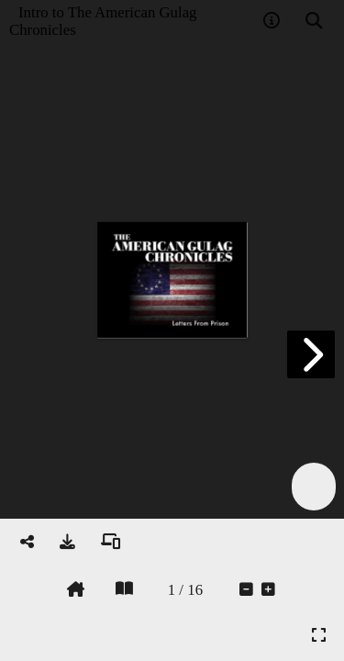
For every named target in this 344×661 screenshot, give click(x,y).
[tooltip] (271, 21)
